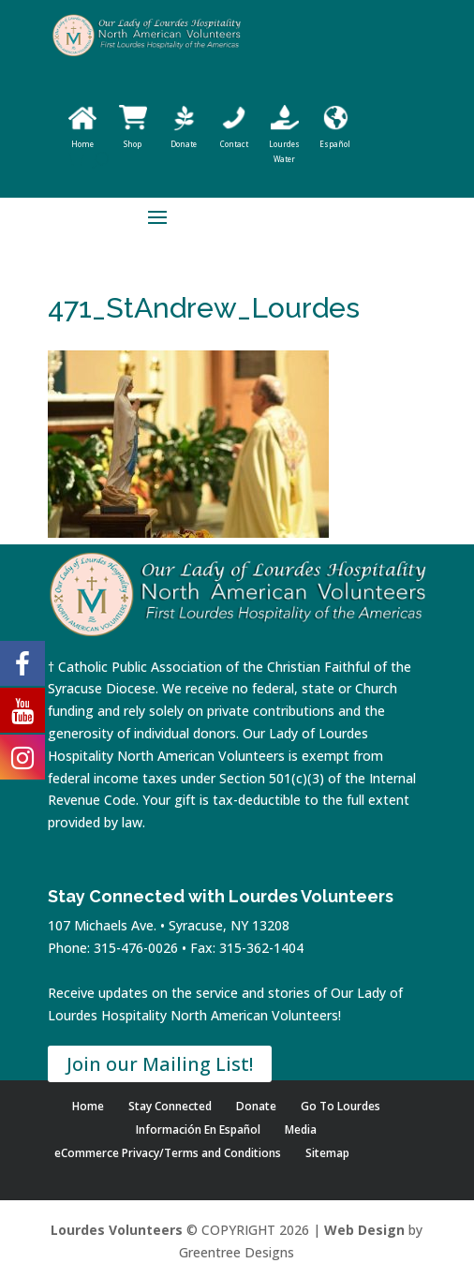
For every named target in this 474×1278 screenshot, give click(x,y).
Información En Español (198, 1129)
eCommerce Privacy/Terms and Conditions (167, 1153)
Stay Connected (170, 1106)
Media (301, 1129)
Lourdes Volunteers (117, 1230)
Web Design (364, 1230)
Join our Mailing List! (160, 1064)
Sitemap (327, 1153)
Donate (256, 1106)
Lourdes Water (284, 144)
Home (88, 1106)
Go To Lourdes (340, 1106)
